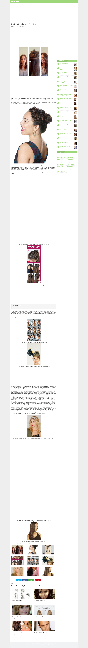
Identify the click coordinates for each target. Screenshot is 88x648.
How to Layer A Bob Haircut (65, 107)
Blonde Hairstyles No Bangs (17, 616)
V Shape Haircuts (63, 72)
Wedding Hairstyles (71, 169)
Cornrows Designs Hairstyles (65, 133)
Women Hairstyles (61, 171)
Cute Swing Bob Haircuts (65, 124)
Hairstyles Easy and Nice (65, 111)
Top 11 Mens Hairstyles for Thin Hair (41, 632)
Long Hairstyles (60, 164)
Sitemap (33, 643)
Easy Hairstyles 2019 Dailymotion (66, 137)
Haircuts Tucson (63, 129)
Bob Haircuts (69, 154)
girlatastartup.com (14, 309)
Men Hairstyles (70, 166)
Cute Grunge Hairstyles (64, 63)
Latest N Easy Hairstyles (39, 616)
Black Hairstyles (60, 154)
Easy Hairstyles (70, 159)
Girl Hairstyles (60, 161)
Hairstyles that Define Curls (65, 120)
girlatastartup (16, 1)
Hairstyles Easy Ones (64, 142)
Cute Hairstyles (60, 159)
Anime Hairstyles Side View (17, 600)
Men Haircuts (60, 166)
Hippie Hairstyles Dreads (65, 89)
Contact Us (37, 643)
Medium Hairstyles (70, 164)
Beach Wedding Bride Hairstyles (66, 85)
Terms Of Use (45, 643)
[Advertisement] (44, 12)
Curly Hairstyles (70, 157)
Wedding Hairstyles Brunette (65, 103)
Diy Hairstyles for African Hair (39, 600)
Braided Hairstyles (61, 157)
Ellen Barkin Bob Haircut (65, 146)
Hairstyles (13, 26)
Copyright (40, 643)
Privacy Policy (54, 643)
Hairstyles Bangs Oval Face (65, 116)
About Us (49, 643)
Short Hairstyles (60, 169)
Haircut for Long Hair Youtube (17, 632)
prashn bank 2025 (54, 645)
